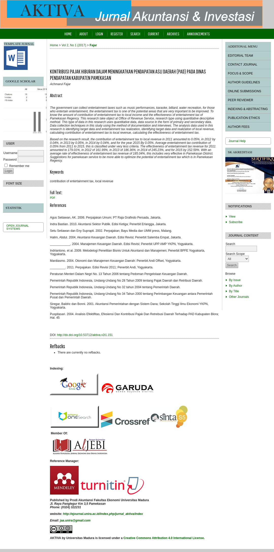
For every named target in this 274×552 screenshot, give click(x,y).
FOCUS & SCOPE (240, 73)
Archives (173, 33)
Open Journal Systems (17, 227)
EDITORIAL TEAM (240, 55)
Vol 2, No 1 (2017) (74, 45)
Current (153, 33)
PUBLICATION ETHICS (244, 118)
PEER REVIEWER (240, 100)
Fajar (93, 45)
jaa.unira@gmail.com (75, 520)
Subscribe (235, 222)
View (232, 216)
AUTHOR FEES (238, 127)
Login (99, 33)
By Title (234, 291)
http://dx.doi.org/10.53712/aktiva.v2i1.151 (85, 335)
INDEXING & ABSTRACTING (248, 109)
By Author (235, 285)
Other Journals (239, 297)
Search (135, 33)
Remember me (19, 166)
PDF (52, 197)
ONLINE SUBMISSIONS (244, 91)
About (83, 33)
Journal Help (237, 141)
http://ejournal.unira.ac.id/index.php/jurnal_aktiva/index (103, 514)
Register (117, 33)
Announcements (198, 33)
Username (10, 153)
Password (10, 159)
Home (68, 33)
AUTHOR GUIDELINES (244, 82)
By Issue (235, 280)
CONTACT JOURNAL (242, 64)
